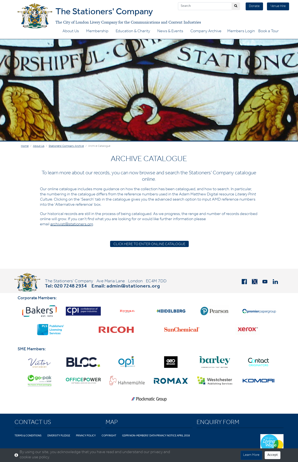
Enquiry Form (218, 423)
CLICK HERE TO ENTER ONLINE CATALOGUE (149, 244)
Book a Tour (268, 32)
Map (112, 423)
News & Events (170, 32)
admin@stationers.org (133, 286)
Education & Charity (133, 32)
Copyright (109, 436)
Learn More (251, 455)
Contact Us (32, 423)
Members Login (241, 32)
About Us (70, 32)
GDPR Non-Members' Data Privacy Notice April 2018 (156, 436)
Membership (97, 32)
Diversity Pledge (58, 436)
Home (25, 146)
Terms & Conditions (28, 436)
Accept (272, 455)
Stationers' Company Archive (66, 146)
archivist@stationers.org (71, 225)
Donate (254, 6)
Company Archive (205, 32)
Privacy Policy (86, 436)
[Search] (205, 6)
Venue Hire (278, 6)
